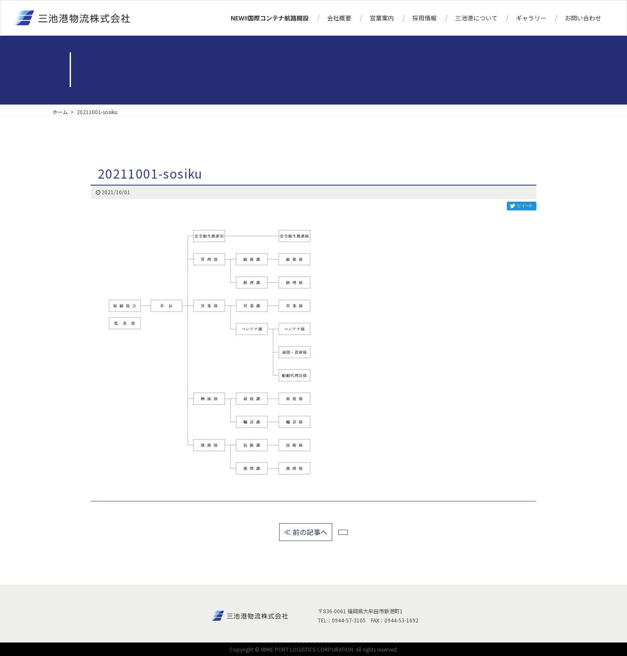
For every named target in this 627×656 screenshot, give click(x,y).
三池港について (476, 18)
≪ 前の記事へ (305, 532)
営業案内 (382, 18)
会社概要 (339, 18)
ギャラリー (531, 18)
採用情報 (424, 18)
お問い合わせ (583, 18)
